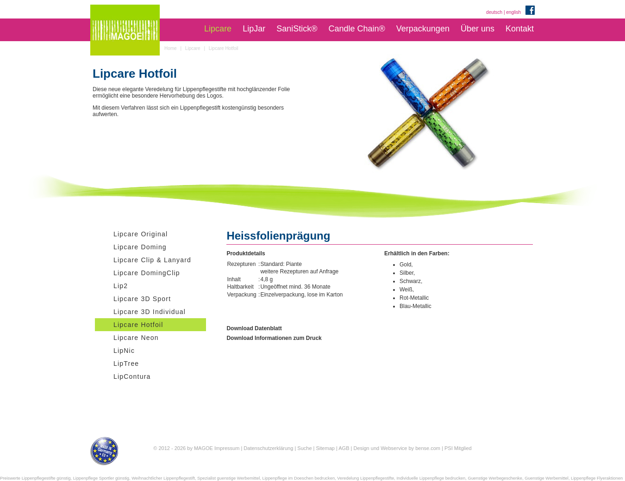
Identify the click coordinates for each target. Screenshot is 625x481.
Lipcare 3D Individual (149, 311)
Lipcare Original (140, 234)
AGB (343, 448)
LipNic (124, 350)
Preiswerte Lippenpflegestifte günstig (35, 478)
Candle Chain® (356, 28)
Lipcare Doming (140, 247)
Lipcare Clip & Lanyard (152, 260)
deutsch (494, 12)
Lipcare (217, 28)
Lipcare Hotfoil (138, 324)
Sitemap (325, 448)
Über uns (477, 28)
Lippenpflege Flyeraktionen (597, 478)
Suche (304, 448)
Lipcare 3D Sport (142, 298)
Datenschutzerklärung (268, 448)
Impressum (226, 448)
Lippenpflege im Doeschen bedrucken (298, 478)
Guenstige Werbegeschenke (495, 478)
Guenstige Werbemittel (547, 478)
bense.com (427, 448)
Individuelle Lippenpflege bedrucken (430, 478)
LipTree (126, 363)
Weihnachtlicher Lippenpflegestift (163, 478)
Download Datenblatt (253, 328)
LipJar (254, 28)
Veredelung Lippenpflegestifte (365, 478)
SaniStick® (296, 28)
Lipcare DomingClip (146, 273)
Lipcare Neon (136, 337)
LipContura (132, 376)
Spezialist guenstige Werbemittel (228, 478)
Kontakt (520, 28)
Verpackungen (423, 28)
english (513, 12)
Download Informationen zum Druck (273, 338)
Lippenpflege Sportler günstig (101, 478)
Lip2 (120, 286)
